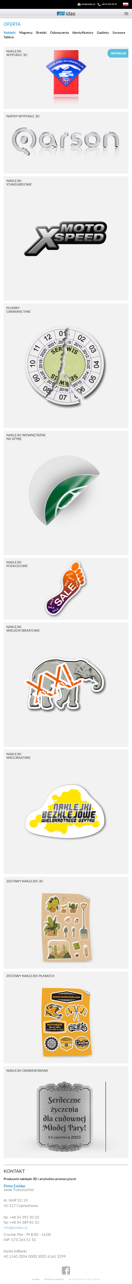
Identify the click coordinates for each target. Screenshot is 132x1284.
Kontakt (35, 1279)
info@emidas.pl (88, 4)
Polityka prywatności (54, 1279)
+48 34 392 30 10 (109, 4)
